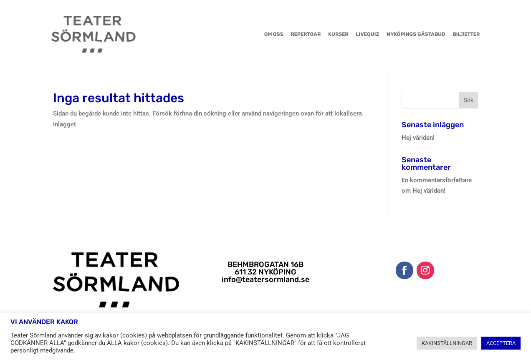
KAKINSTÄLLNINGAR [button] (447, 343)
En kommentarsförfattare (437, 180)
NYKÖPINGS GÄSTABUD (392, 34)
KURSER (326, 34)
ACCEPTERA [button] (501, 343)
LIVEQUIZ (351, 34)
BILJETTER (434, 34)
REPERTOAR (299, 34)
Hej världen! (418, 137)
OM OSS (272, 34)
